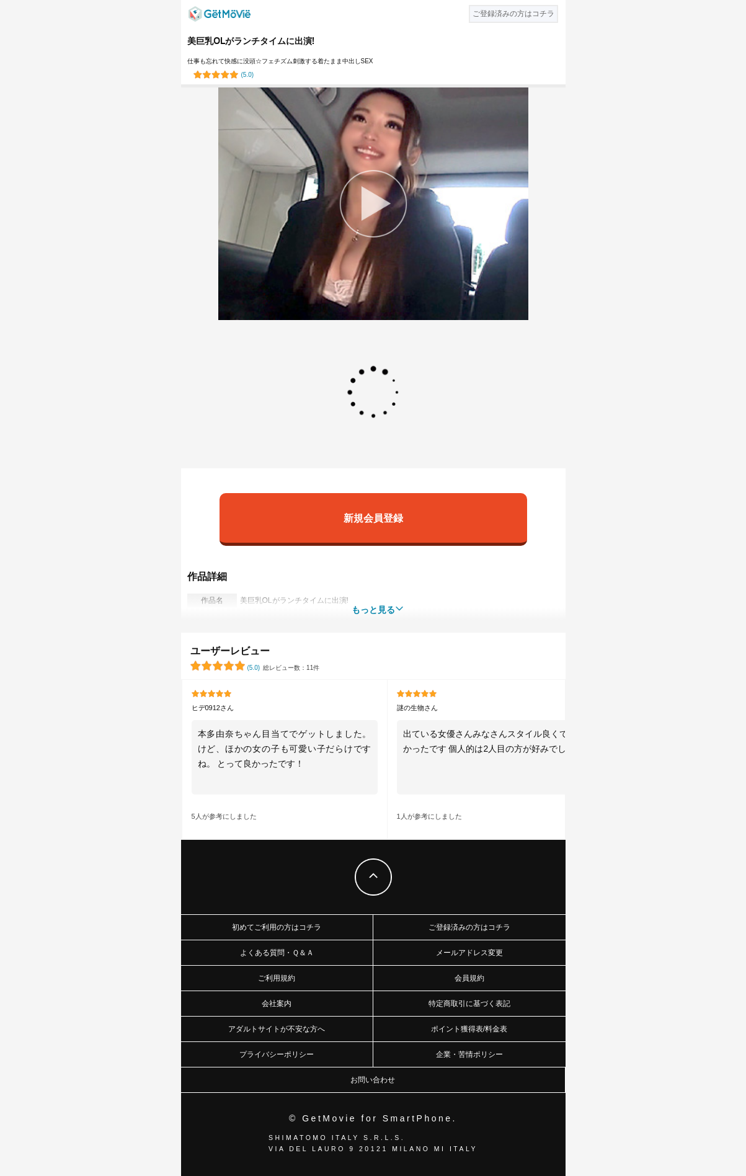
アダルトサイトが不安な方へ (276, 1029)
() (247, 74)
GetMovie (220, 14)
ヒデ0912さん (213, 707)
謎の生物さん (417, 707)
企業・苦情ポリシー (469, 1054)
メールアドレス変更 (469, 952)
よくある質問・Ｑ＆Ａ (277, 952)
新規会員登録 (373, 517)
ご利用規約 (276, 978)
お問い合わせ (372, 1080)
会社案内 (276, 1003)
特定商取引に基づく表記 (469, 1003)
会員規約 (469, 978)
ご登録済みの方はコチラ (469, 927)
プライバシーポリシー (276, 1054)
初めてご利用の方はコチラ (276, 927)
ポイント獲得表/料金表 (469, 1029)
